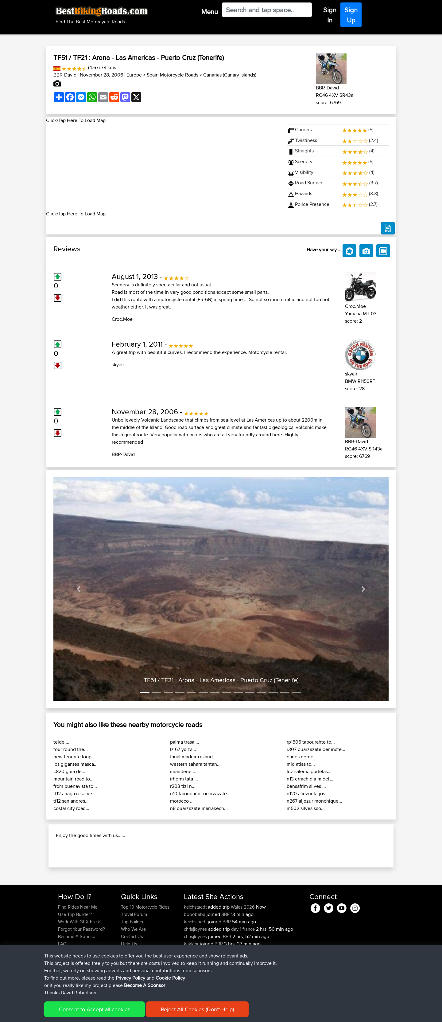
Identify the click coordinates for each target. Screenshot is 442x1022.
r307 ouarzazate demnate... (316, 749)
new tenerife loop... (74, 756)
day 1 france (243, 968)
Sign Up (351, 15)
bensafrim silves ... (306, 786)
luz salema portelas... (309, 771)
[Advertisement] (162, 167)
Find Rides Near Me (77, 946)
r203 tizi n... (183, 786)
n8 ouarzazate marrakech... (199, 808)
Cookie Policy (170, 1013)
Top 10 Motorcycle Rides (145, 946)
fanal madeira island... (193, 756)
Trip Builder (132, 961)
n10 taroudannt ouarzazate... (200, 793)
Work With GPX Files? (79, 961)
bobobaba (195, 954)
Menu (209, 12)
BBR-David (64, 74)
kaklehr (192, 983)
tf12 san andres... (71, 800)
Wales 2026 (243, 946)
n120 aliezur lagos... (308, 793)
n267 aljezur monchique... (314, 800)
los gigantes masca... (75, 764)
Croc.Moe (122, 319)
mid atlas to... (301, 764)
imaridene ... (183, 771)
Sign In (329, 15)
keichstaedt (196, 946)
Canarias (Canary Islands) (229, 74)
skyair (118, 364)
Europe (134, 74)
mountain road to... (73, 778)
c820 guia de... (69, 771)
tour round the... (70, 749)
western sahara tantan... (195, 764)
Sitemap (115, 1013)
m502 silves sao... (306, 808)
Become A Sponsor (77, 976)
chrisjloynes (196, 968)
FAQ (62, 983)
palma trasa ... (184, 741)
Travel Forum (134, 954)
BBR (225, 954)
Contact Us (132, 976)
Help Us (129, 983)
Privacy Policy (140, 1013)
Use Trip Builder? (75, 954)
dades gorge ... (302, 756)
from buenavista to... (75, 786)
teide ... (61, 741)
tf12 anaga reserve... (74, 793)
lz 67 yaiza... (183, 749)
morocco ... (182, 800)
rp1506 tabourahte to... (311, 741)
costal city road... (71, 808)
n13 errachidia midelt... (311, 778)
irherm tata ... (184, 778)
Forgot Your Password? (81, 968)
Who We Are (133, 968)
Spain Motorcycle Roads (172, 74)
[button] (78, 589)
